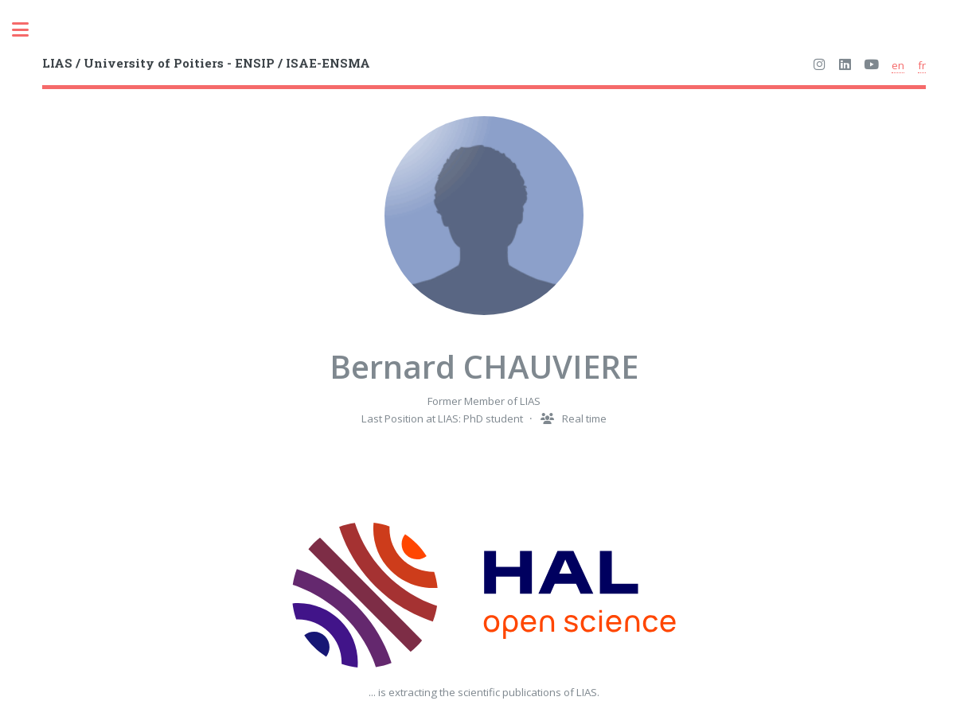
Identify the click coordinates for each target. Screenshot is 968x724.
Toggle (28, 30)
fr (922, 65)
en (898, 65)
